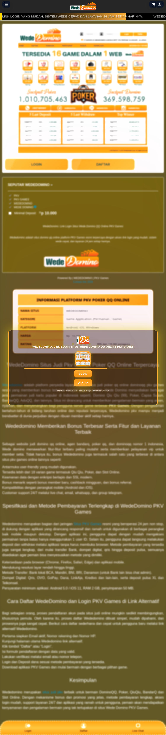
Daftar (83, 382)
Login (83, 373)
